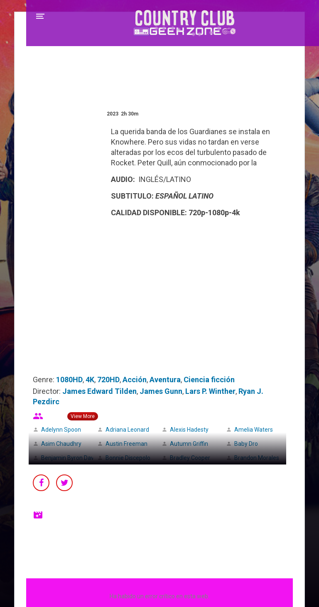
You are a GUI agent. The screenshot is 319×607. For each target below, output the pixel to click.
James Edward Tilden (99, 391)
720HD (108, 379)
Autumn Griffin (189, 443)
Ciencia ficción (209, 379)
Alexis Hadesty (189, 429)
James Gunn (161, 391)
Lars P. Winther (210, 391)
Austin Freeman (126, 443)
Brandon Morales (256, 458)
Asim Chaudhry (61, 443)
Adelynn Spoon (61, 429)
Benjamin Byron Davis (69, 458)
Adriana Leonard (127, 429)
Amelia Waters (253, 429)
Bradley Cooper (190, 458)
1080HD (69, 379)
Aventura (165, 379)
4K (90, 379)
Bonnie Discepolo (128, 458)
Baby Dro (246, 443)
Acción (135, 379)
